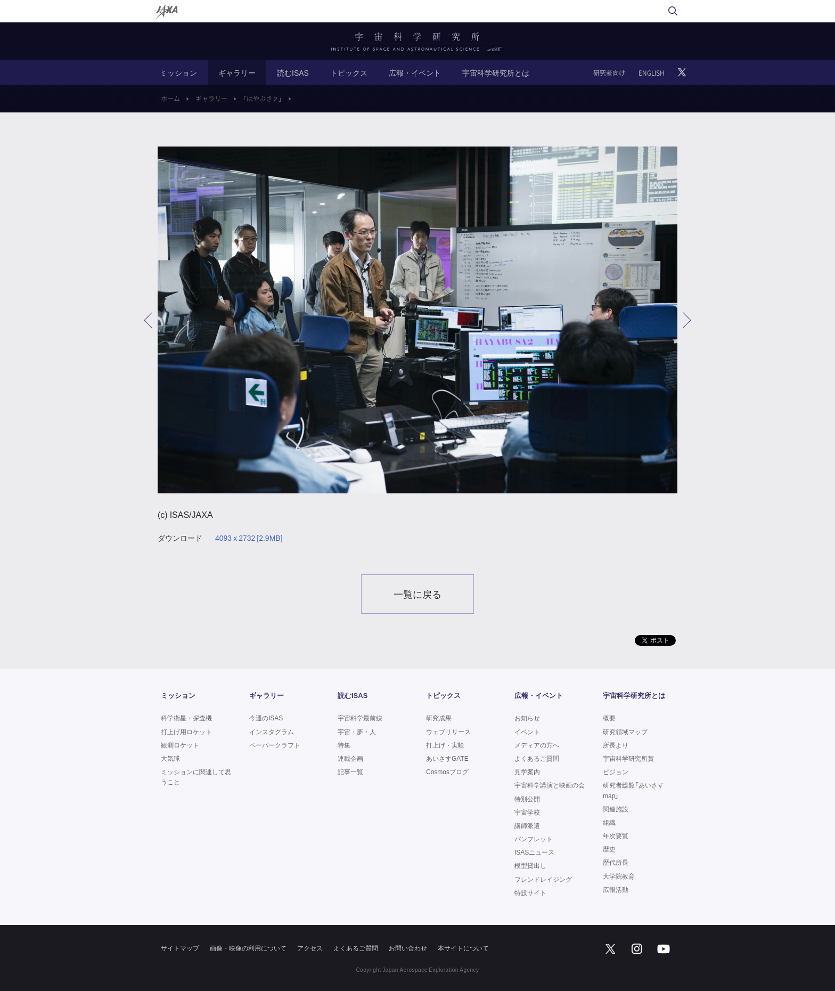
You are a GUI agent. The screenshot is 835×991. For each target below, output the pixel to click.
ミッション (178, 72)
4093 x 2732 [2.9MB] (249, 537)
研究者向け (609, 73)
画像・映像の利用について (248, 948)
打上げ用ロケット (186, 731)
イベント (527, 731)
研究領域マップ (625, 731)
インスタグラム (271, 731)
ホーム (170, 98)
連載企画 (350, 758)
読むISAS (293, 72)
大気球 (170, 758)
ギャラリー (237, 72)
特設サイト (530, 892)
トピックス (348, 72)
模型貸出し (530, 865)
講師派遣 (527, 825)
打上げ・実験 (445, 745)
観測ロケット (180, 745)
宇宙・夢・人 (357, 731)
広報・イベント (415, 72)
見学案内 (527, 771)
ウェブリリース (448, 731)
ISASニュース (534, 852)
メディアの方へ (536, 745)
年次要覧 (615, 835)
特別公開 (527, 798)
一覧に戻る (417, 594)
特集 (344, 745)
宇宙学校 (527, 812)
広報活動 (615, 889)
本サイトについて (463, 948)
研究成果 (439, 717)
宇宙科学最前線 (360, 717)
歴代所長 (615, 862)
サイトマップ (180, 948)
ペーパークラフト (274, 745)
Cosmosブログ (447, 771)
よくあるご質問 (536, 758)
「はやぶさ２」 (262, 98)
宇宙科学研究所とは (495, 72)
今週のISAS (266, 717)
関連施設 (615, 809)
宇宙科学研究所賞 (628, 758)
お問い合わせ (408, 948)
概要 (609, 717)
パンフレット (533, 838)
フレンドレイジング (543, 879)
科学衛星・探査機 (186, 717)
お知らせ (527, 717)
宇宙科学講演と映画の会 (549, 785)
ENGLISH (651, 73)
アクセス (310, 948)
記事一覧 (350, 771)
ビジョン (615, 771)
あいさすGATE (447, 758)
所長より (615, 745)
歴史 (609, 849)
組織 (609, 822)
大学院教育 (619, 876)
